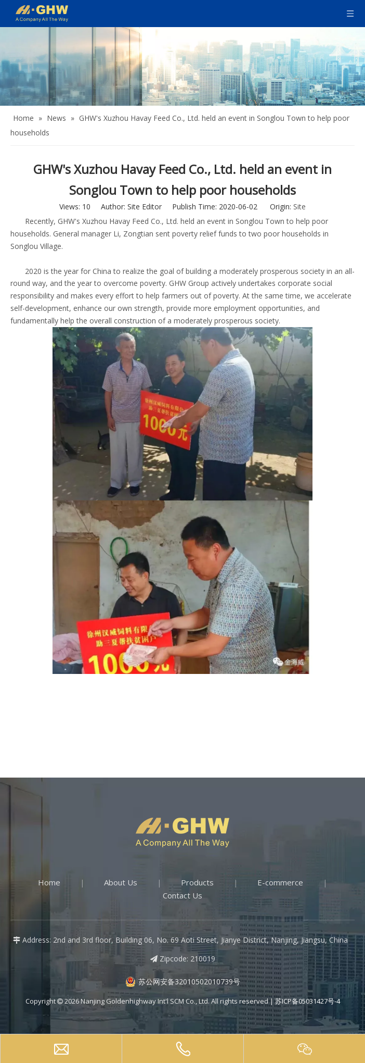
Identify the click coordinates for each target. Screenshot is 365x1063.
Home (49, 882)
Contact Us (182, 895)
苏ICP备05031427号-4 (307, 1001)
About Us (120, 882)
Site (299, 206)
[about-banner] (182, 66)
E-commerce (280, 882)
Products (197, 882)
